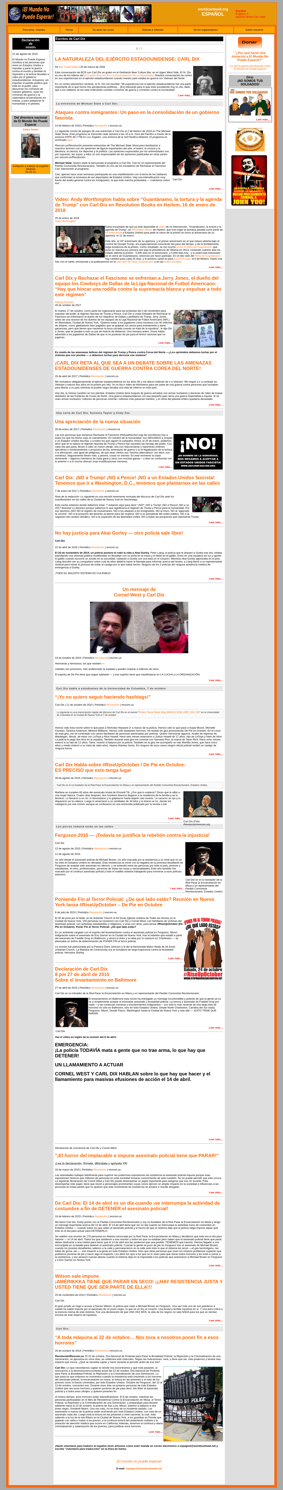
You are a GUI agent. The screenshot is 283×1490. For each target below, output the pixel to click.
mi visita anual (113, 232)
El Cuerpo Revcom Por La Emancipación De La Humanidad (118, 75)
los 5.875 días (182, 258)
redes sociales (172, 261)
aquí (69, 139)
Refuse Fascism (64, 302)
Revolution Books (142, 229)
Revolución (97, 376)
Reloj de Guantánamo (207, 255)
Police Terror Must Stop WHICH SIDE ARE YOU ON (169, 712)
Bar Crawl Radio (68, 66)
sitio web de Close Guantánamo (135, 261)
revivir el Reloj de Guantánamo (194, 246)
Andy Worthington (65, 221)
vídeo (162, 226)
